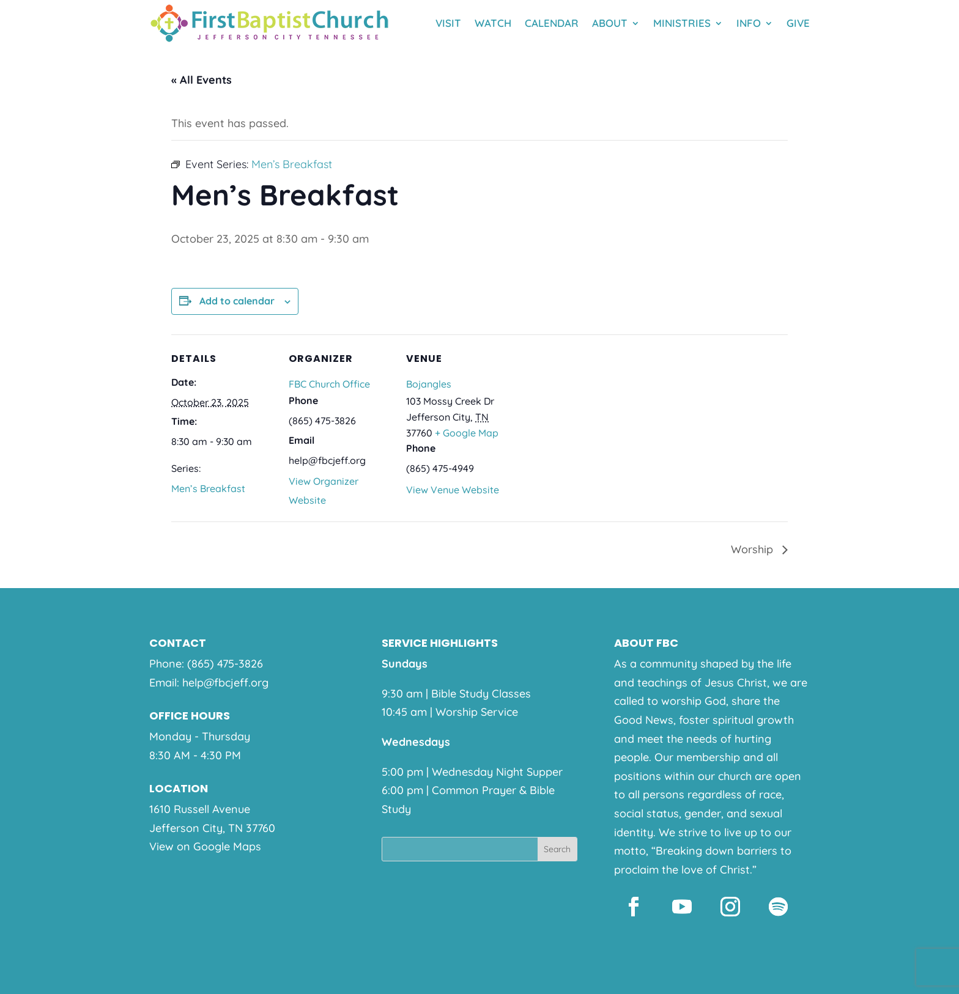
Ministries (682, 23)
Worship (753, 549)
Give (798, 23)
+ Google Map (466, 433)
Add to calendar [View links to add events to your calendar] (237, 301)
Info (748, 23)
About (610, 23)
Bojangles (428, 384)
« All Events (201, 80)
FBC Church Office (329, 384)
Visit (448, 23)
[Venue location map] (588, 418)
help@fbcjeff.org (225, 683)
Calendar (552, 23)
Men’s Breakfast (208, 488)
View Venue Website (452, 490)
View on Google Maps (205, 846)
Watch (493, 23)
